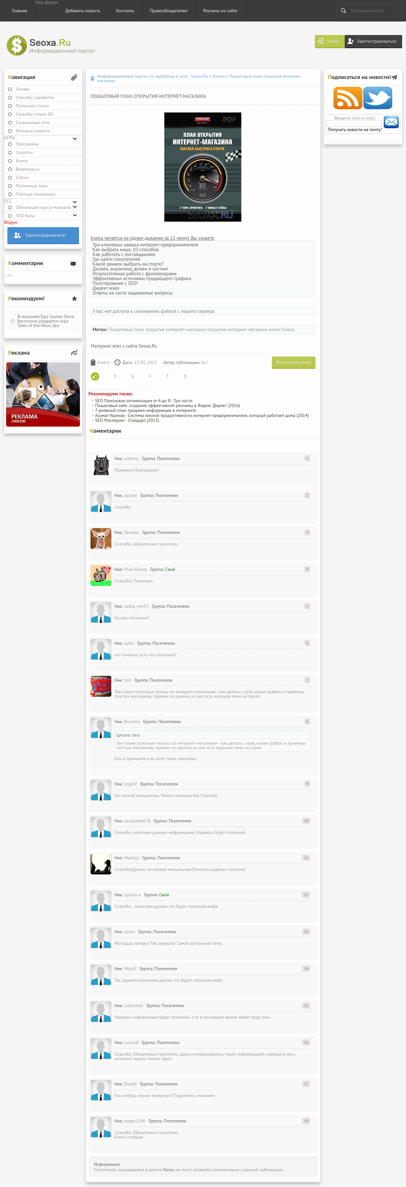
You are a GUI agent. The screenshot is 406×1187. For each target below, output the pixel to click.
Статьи (22, 177)
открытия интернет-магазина (237, 329)
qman (129, 932)
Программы (27, 144)
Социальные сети (33, 122)
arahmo (131, 458)
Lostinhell (133, 1005)
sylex (129, 643)
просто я (132, 895)
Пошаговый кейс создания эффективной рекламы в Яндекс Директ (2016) (167, 405)
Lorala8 (131, 1042)
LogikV (130, 784)
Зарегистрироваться (376, 41)
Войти (333, 41)
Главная (19, 10)
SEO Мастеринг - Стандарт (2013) (127, 420)
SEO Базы (25, 215)
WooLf (130, 968)
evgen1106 (134, 1121)
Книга (288, 329)
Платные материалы (36, 194)
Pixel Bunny (135, 569)
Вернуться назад (293, 362)
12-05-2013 (145, 362)
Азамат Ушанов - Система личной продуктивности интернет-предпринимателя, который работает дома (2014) (202, 415)
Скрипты (24, 152)
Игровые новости (33, 131)
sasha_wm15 (136, 606)
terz (128, 680)
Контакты (125, 10)
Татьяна (131, 532)
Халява (23, 89)
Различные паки (32, 186)
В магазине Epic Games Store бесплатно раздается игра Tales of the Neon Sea (46, 321)
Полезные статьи (32, 106)
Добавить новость (82, 10)
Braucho (132, 721)
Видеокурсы (28, 169)
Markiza (131, 858)
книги (275, 329)
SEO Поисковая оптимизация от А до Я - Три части (143, 400)
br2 (205, 362)
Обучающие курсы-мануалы (43, 207)
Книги (22, 161)
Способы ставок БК (35, 114)
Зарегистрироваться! (45, 235)
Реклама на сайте (220, 10)
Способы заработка (35, 97)
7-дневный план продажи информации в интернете (145, 410)
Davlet (130, 1084)
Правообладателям (168, 10)
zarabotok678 (137, 821)
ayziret (130, 495)
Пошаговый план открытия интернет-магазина (157, 329)
